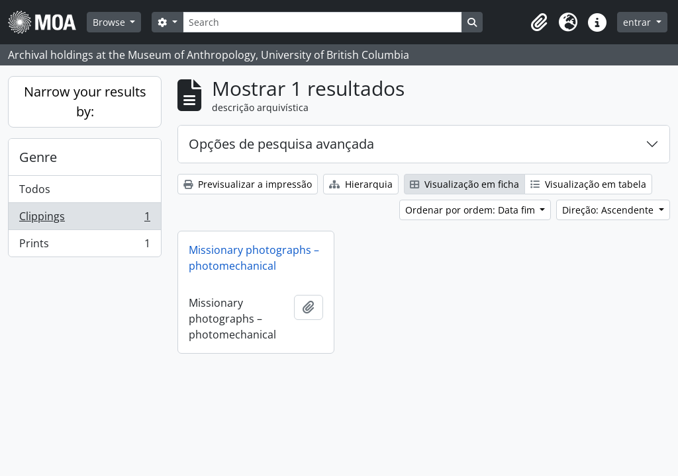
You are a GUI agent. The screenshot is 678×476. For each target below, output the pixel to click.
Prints (84, 246)
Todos (34, 189)
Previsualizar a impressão (247, 184)
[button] (539, 22)
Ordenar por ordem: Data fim (471, 210)
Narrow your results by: (85, 101)
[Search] (322, 22)
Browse (110, 22)
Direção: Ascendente (609, 210)
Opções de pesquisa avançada (281, 144)
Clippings (84, 219)
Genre (38, 157)
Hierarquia (361, 184)
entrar (638, 22)
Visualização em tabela (588, 184)
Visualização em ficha (464, 184)
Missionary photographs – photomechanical (254, 258)
